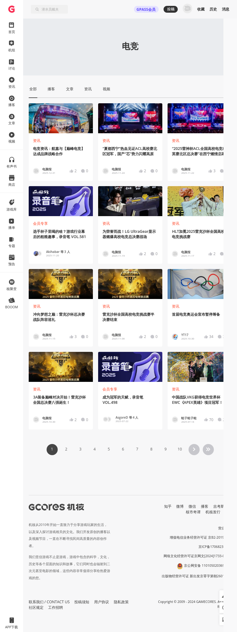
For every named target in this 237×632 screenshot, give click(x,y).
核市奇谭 (193, 512)
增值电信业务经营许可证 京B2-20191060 (200, 537)
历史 (213, 9)
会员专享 (40, 223)
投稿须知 (81, 601)
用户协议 (101, 601)
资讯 (36, 140)
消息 (225, 9)
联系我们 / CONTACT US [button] (49, 601)
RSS (228, 512)
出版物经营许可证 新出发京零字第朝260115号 (197, 576)
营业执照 (225, 528)
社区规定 (36, 607)
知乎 (168, 506)
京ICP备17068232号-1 (215, 546)
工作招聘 (55, 607)
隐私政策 (121, 601)
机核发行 (213, 512)
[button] (60, 201)
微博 (180, 506)
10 (179, 449)
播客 (204, 506)
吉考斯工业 (222, 506)
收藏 (201, 9)
